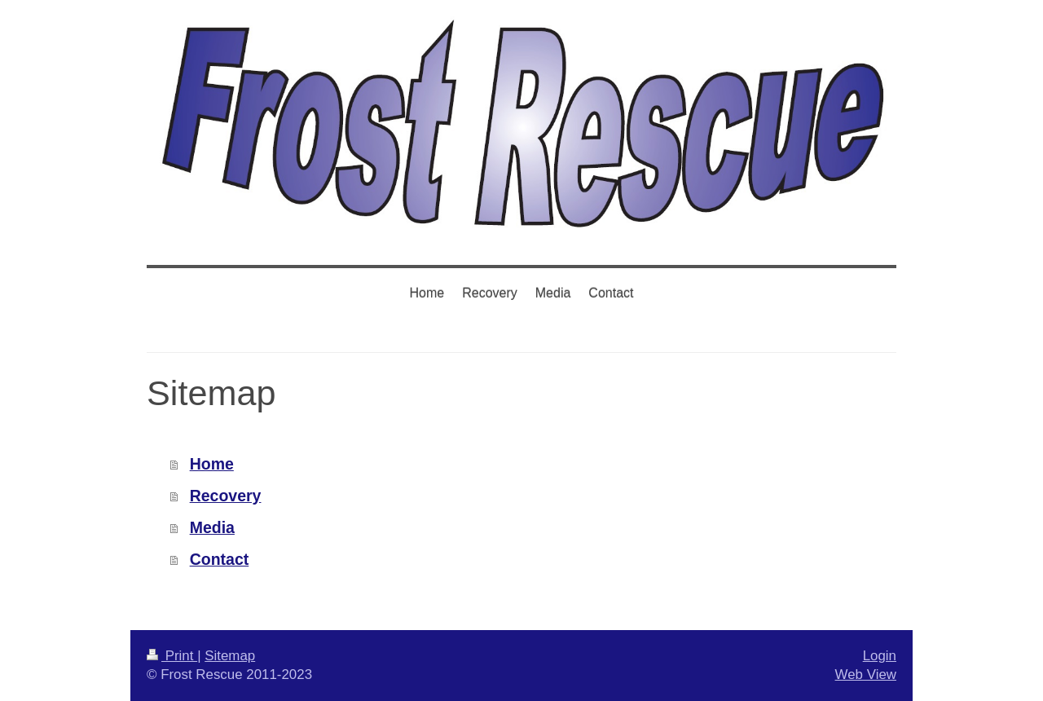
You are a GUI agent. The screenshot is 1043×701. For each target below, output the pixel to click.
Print (172, 656)
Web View (865, 674)
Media (212, 527)
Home (212, 464)
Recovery (226, 496)
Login (879, 656)
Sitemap (230, 656)
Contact (219, 559)
